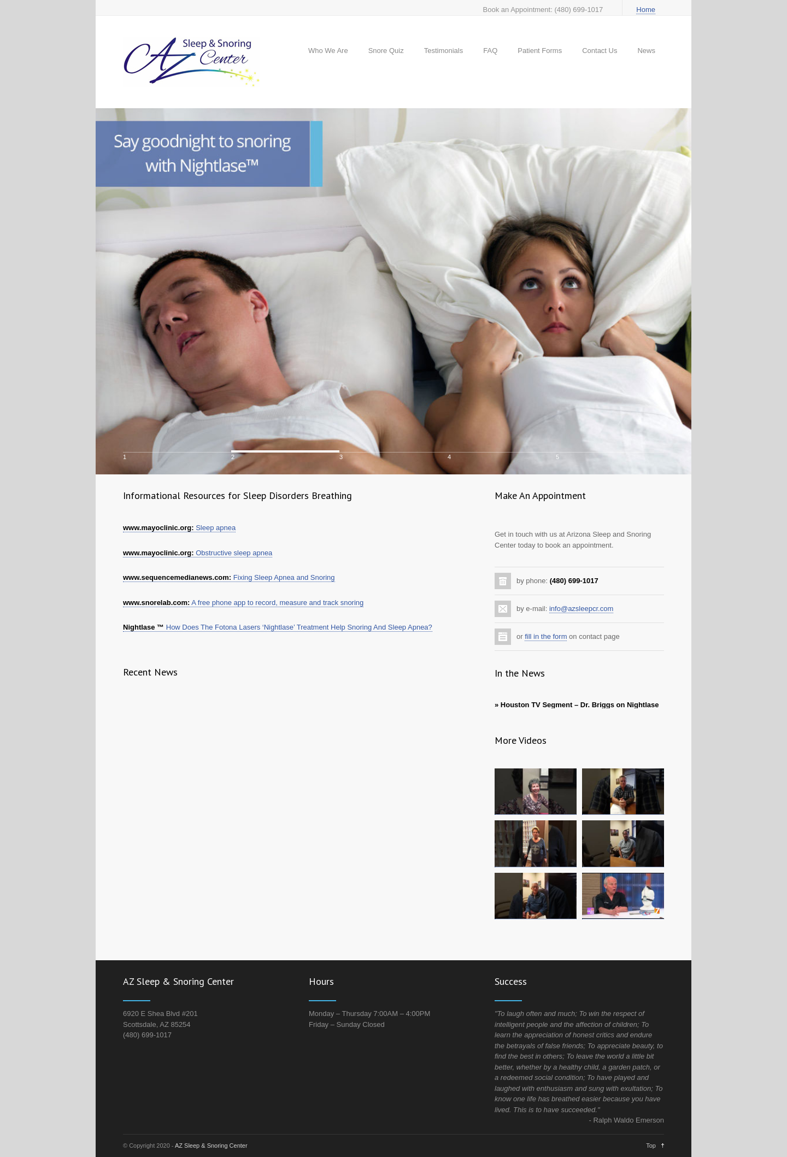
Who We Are (328, 50)
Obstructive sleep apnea (197, 553)
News (646, 50)
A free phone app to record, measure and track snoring (243, 602)
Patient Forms (540, 50)
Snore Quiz (386, 50)
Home (645, 9)
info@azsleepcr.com (581, 608)
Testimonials (443, 50)
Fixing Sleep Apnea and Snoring (229, 577)
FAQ (490, 50)
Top (651, 1145)
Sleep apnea (179, 528)
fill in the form (546, 636)
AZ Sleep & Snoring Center (211, 1145)
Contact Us (599, 50)
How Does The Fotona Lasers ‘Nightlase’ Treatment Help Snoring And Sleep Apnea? (277, 627)
